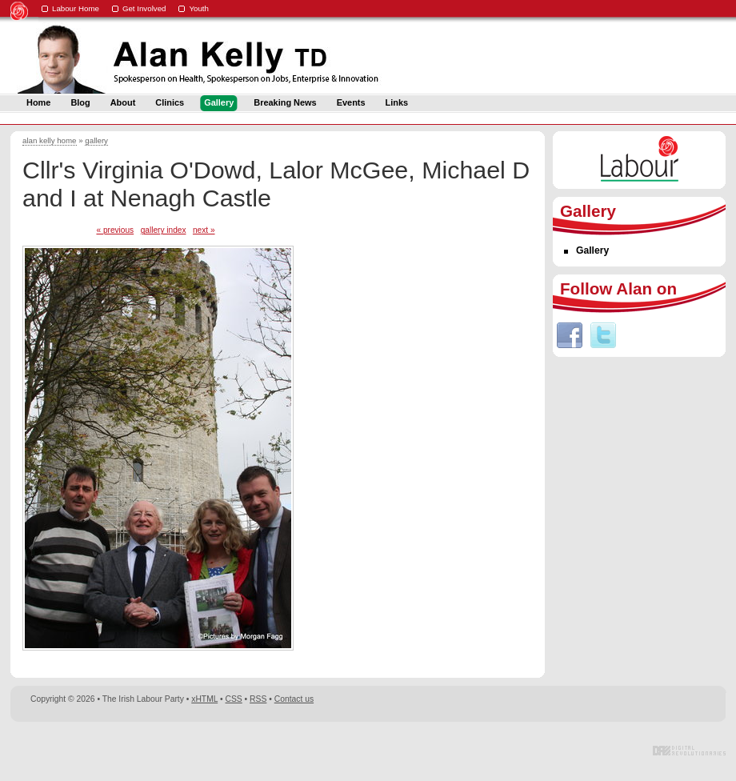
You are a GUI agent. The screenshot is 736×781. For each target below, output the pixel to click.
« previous (115, 230)
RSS (258, 699)
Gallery (592, 250)
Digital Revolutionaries (689, 750)
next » (204, 230)
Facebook (569, 335)
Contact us (294, 699)
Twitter (603, 335)
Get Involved (144, 8)
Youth (199, 8)
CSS (234, 699)
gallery (96, 140)
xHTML (204, 699)
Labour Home (75, 8)
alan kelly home (49, 140)
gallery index (163, 230)
